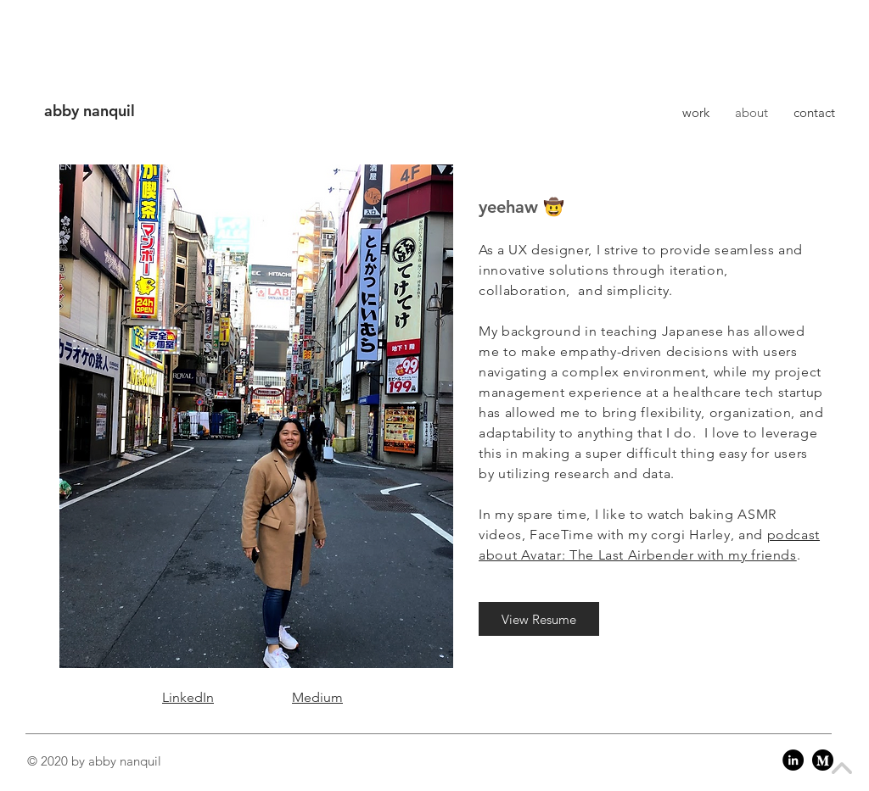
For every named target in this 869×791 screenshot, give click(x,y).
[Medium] (822, 760)
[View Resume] (539, 619)
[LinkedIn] (793, 760)
